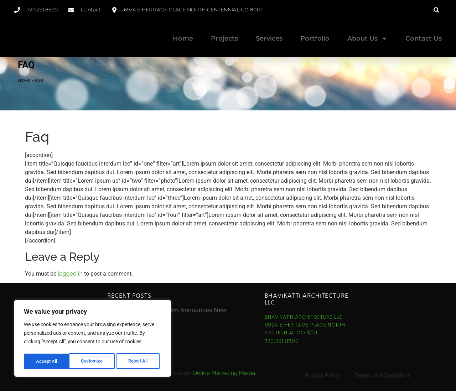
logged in (70, 273)
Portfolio (315, 38)
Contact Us (423, 38)
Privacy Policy (322, 375)
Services (269, 38)
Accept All (139, 361)
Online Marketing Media (224, 373)
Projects (224, 38)
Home (183, 38)
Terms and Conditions (382, 375)
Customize (47, 361)
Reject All (93, 361)
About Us (367, 38)
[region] (92, 339)
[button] (436, 9)
